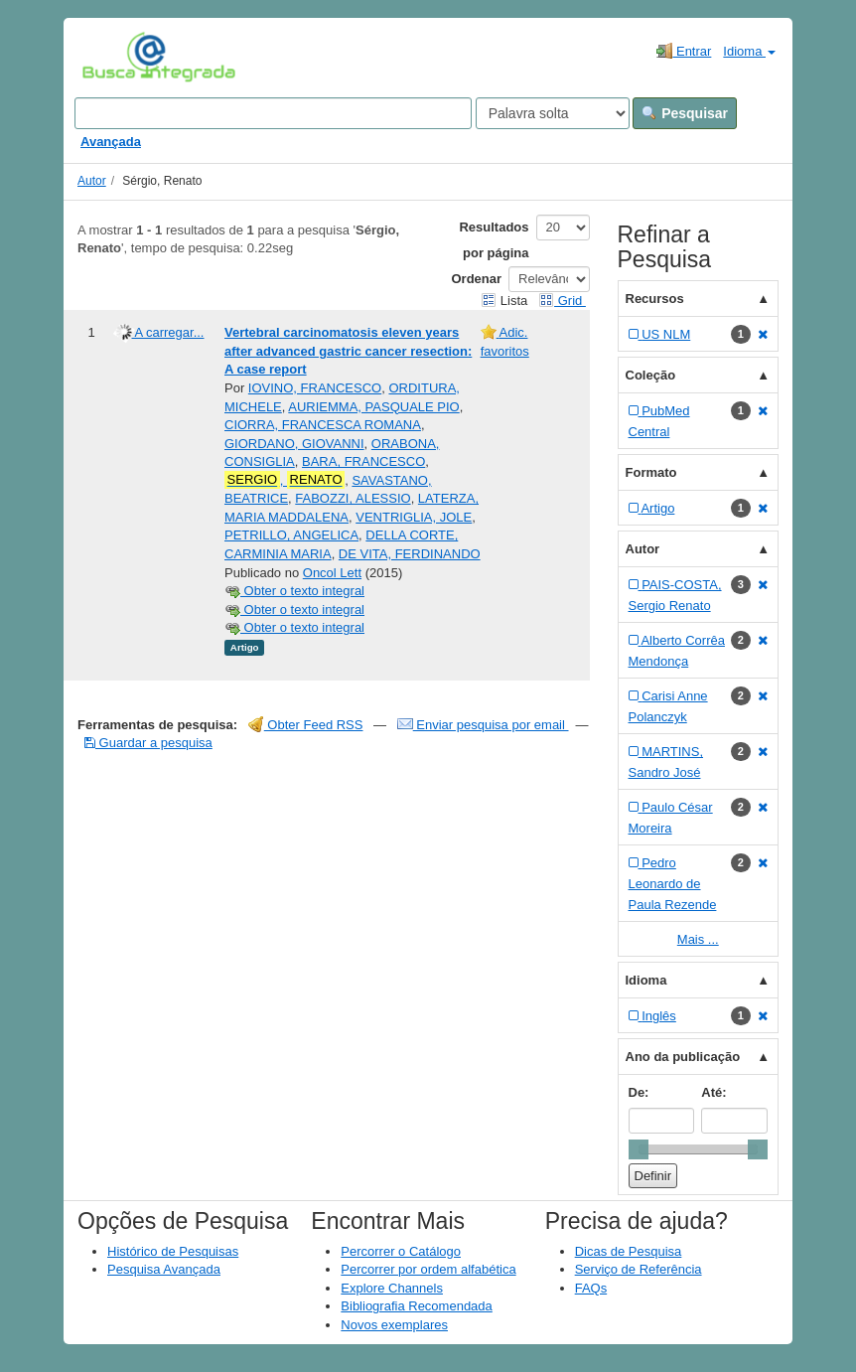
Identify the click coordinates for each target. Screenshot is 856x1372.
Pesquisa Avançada (163, 1269)
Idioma (749, 51)
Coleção (651, 375)
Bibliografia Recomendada (416, 1305)
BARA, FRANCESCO (363, 461)
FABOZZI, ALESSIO (352, 498)
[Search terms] (273, 113)
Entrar (683, 51)
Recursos (655, 298)
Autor (91, 181)
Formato (651, 472)
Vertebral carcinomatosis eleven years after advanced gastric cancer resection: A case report (348, 351)
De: (639, 1092)
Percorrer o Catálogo (401, 1251)
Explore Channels (392, 1288)
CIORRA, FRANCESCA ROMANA (322, 424)
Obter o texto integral (294, 590)
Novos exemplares (394, 1324)
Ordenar (477, 278)
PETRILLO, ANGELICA (291, 535)
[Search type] (553, 113)
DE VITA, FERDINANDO (410, 553)
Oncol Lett (332, 572)
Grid (562, 300)
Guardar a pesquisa (148, 742)
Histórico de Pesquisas (172, 1251)
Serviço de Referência (638, 1269)
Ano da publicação (683, 1056)
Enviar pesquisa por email (483, 724)
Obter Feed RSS (305, 724)
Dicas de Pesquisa (628, 1251)
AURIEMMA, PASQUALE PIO (373, 406)
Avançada (110, 141)
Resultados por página (493, 240)
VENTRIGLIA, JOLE (414, 517)
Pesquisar (685, 113)
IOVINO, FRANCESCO (314, 388)
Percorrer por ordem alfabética (428, 1269)
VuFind (112, 57)
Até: (713, 1092)
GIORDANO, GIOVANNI (294, 443)
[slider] (638, 1149)
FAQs (591, 1288)
